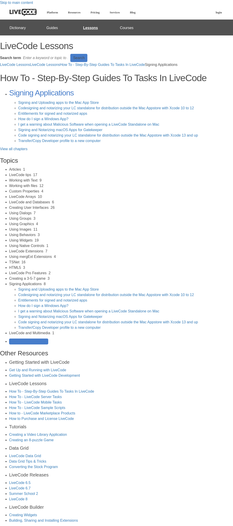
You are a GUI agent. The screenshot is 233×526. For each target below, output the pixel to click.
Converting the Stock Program (33, 467)
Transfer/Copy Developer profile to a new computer (59, 141)
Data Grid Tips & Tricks (27, 461)
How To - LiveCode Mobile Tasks (35, 402)
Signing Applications (41, 92)
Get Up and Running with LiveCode (37, 370)
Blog (133, 12)
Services (115, 12)
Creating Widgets (23, 515)
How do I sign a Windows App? (43, 119)
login (219, 12)
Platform (52, 12)
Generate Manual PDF (28, 341)
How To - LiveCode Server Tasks (35, 397)
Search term (10, 58)
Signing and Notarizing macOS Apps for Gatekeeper (60, 130)
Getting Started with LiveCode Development (44, 375)
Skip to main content (16, 3)
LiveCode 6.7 (19, 488)
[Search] (45, 58)
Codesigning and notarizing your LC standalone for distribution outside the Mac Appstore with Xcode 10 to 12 (106, 108)
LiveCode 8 (18, 499)
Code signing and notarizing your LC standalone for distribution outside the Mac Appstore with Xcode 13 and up (108, 135)
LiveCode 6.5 (19, 483)
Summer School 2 (23, 494)
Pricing (95, 12)
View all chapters (14, 149)
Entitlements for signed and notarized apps (52, 113)
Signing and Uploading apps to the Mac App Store (58, 103)
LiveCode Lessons (15, 65)
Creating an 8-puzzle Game (31, 440)
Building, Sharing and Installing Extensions (43, 520)
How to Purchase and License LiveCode (41, 419)
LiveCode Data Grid (25, 456)
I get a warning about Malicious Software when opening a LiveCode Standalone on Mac (88, 124)
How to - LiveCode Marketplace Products (42, 413)
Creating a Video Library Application (38, 434)
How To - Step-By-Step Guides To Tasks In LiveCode (102, 65)
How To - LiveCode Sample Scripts (37, 408)
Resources (74, 12)
